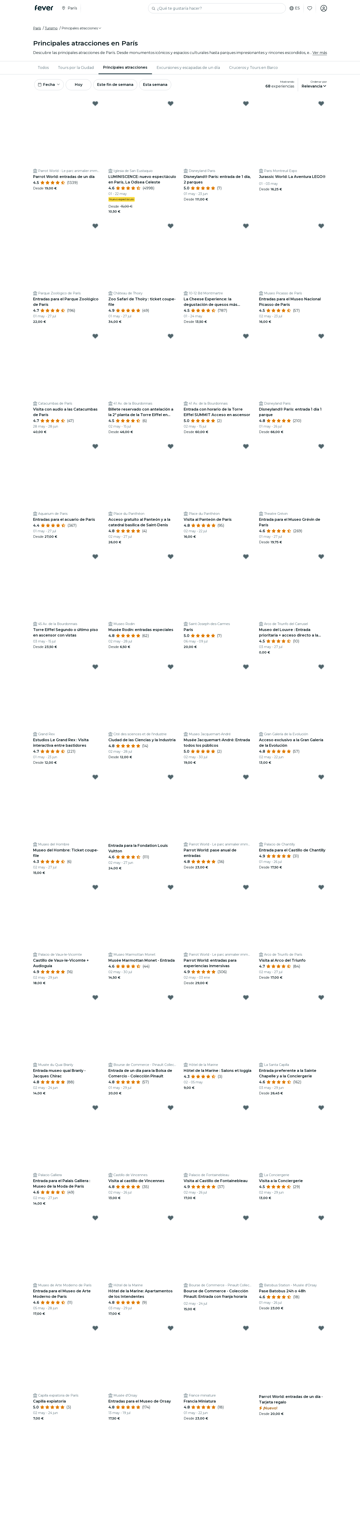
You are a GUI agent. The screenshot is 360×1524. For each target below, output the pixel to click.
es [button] (295, 8)
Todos (43, 67)
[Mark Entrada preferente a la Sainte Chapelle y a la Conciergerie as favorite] (321, 997)
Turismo (51, 28)
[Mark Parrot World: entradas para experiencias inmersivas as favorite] (246, 887)
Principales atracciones (125, 67)
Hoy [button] (78, 84)
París (37, 28)
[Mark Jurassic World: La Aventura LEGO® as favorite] (321, 104)
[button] (82, 28)
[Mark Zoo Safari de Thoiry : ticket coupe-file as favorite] (171, 226)
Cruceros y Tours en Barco (253, 67)
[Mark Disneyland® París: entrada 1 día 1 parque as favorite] (321, 336)
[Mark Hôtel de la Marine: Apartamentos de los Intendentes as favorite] (171, 1218)
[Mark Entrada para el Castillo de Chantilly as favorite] (321, 777)
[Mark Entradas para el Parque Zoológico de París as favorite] (95, 226)
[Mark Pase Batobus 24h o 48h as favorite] (321, 1218)
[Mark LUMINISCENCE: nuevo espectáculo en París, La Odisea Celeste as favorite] (171, 104)
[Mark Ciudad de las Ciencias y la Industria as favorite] (171, 667)
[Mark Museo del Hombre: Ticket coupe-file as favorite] (95, 777)
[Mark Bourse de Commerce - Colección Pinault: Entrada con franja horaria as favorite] (246, 1218)
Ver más (319, 53)
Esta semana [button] (155, 84)
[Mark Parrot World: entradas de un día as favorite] (95, 104)
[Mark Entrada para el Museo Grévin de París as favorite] (321, 446)
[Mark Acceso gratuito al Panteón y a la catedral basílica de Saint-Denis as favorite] (171, 446)
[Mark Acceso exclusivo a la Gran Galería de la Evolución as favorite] (321, 667)
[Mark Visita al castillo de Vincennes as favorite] (171, 1108)
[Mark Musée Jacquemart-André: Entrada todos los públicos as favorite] (246, 667)
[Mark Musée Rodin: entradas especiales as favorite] (171, 557)
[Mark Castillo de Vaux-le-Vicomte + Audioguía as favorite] (95, 887)
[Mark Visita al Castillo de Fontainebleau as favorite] (246, 1108)
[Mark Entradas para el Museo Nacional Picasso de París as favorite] (321, 226)
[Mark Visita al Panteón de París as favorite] (246, 446)
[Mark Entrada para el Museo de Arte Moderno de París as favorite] (95, 1218)
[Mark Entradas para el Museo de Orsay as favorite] (171, 1328)
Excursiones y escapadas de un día (188, 67)
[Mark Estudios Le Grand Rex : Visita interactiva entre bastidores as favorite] (95, 667)
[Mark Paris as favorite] (246, 557)
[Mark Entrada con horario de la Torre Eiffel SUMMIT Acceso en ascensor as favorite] (246, 336)
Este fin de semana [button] (115, 84)
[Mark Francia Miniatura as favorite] (246, 1328)
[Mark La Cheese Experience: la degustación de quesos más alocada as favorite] (246, 226)
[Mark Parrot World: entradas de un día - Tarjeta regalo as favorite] (321, 1328)
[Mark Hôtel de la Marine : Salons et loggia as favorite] (246, 997)
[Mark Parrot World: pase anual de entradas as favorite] (246, 777)
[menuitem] (43, 67)
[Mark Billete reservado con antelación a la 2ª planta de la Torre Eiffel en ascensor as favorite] (171, 336)
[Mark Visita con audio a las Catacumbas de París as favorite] (95, 336)
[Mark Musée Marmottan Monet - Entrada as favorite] (171, 887)
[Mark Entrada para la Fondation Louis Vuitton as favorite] (171, 777)
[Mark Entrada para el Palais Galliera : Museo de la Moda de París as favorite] (95, 1108)
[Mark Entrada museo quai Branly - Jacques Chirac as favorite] (95, 997)
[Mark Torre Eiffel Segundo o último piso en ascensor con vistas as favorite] (95, 557)
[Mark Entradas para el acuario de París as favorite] (95, 446)
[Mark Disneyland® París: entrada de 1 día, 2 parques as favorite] (246, 104)
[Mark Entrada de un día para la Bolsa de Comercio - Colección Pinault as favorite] (171, 997)
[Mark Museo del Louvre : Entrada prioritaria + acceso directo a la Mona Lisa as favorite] (321, 557)
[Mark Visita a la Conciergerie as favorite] (321, 1108)
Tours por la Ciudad (76, 67)
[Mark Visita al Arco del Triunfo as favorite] (321, 887)
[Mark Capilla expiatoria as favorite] (95, 1328)
